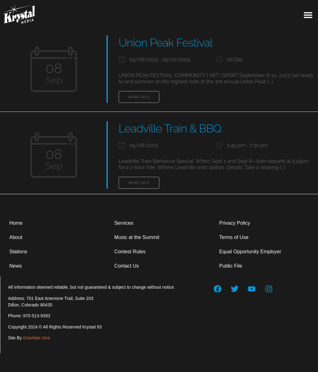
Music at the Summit (136, 237)
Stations (18, 251)
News (15, 266)
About (15, 237)
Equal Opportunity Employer (250, 251)
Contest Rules (130, 251)
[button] (308, 15)
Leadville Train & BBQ (170, 128)
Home (16, 223)
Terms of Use (233, 237)
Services (123, 223)
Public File (230, 266)
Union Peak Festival (166, 42)
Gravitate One (36, 337)
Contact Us (126, 266)
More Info (139, 97)
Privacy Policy (234, 223)
